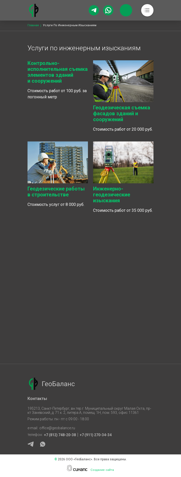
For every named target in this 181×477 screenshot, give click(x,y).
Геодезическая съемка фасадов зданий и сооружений (121, 113)
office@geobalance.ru (57, 428)
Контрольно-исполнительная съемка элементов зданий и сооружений (58, 72)
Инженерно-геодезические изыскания (111, 195)
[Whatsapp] (108, 10)
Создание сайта (102, 469)
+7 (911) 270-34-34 (96, 435)
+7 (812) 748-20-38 (60, 435)
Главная (33, 25)
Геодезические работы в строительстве (56, 192)
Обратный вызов (126, 10)
